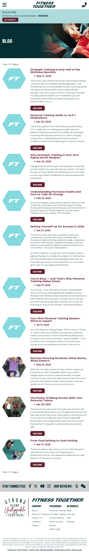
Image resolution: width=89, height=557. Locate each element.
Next (16, 64)
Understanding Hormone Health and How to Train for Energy (55, 193)
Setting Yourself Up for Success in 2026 (57, 226)
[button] (4, 4)
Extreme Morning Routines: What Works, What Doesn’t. (58, 359)
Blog (69, 510)
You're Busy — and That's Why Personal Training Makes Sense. (57, 280)
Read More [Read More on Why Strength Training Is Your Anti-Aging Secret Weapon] (37, 184)
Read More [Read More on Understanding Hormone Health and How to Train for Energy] (37, 219)
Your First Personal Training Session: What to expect (55, 320)
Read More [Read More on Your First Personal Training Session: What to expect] (37, 351)
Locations (36, 522)
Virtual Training (56, 518)
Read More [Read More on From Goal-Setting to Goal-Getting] (37, 464)
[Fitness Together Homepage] (44, 4)
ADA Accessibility (47, 550)
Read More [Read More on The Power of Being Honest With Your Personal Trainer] (37, 433)
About (35, 510)
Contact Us (37, 518)
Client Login (54, 529)
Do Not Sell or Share (63, 550)
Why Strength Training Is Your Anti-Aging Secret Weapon (54, 156)
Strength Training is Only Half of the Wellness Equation (55, 71)
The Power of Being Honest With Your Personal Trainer (56, 399)
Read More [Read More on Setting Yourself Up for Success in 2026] (37, 271)
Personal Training (57, 510)
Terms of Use (34, 550)
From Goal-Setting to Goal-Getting (54, 440)
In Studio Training (57, 514)
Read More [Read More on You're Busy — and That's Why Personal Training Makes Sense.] (37, 311)
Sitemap (71, 522)
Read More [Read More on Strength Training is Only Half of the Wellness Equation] (37, 108)
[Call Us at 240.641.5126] (84, 4)
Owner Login (77, 550)
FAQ (69, 518)
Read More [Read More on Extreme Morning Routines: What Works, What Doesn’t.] (37, 390)
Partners (71, 514)
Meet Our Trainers (40, 514)
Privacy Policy (22, 550)
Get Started (10, 20)
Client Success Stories (56, 524)
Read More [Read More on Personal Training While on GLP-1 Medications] (37, 148)
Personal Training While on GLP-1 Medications (53, 116)
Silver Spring (9, 12)
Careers (35, 525)
